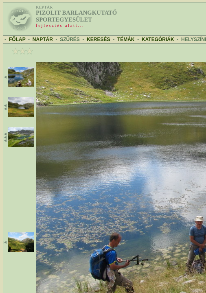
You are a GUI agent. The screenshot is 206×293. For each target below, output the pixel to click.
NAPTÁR (43, 39)
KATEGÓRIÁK (158, 39)
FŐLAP (17, 39)
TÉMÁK (126, 39)
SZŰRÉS (70, 39)
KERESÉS (98, 39)
